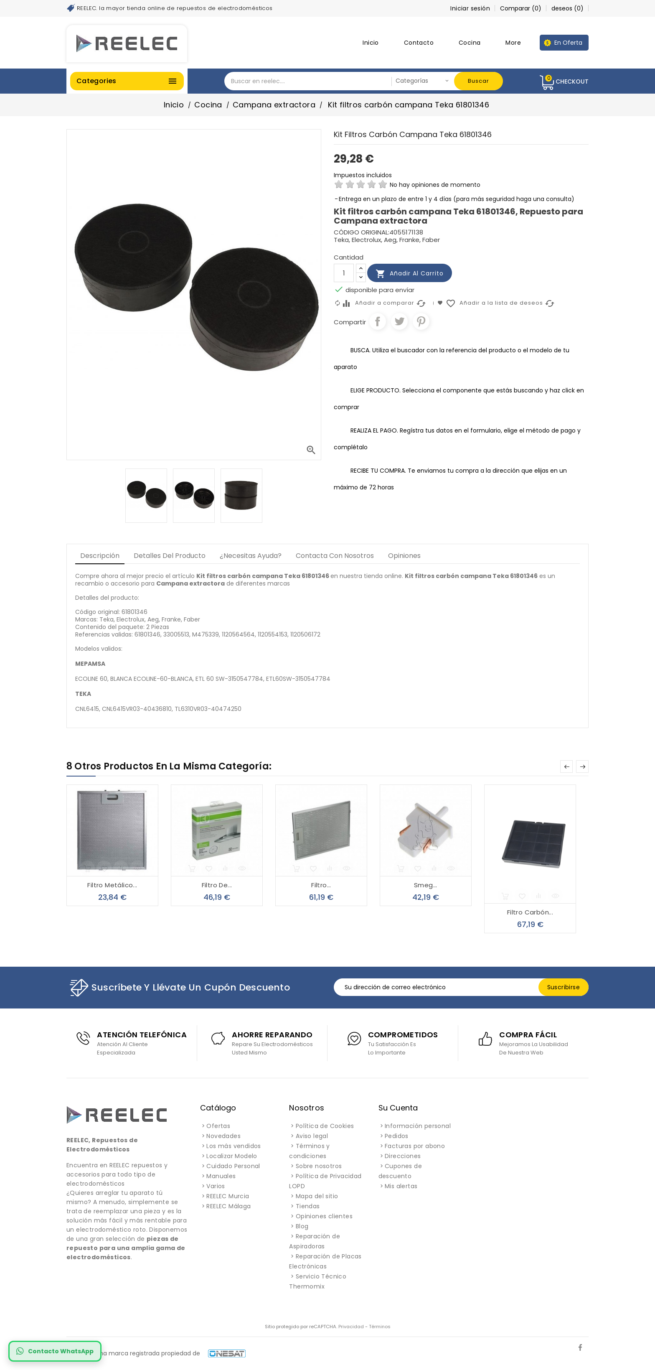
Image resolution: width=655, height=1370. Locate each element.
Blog (302, 1226)
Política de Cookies (325, 1126)
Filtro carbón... (530, 912)
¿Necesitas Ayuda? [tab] (251, 555)
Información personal (418, 1126)
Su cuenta (398, 1108)
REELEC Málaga (228, 1206)
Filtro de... (217, 885)
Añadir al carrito (410, 274)
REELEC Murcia (227, 1196)
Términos (380, 1326)
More (513, 42)
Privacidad (351, 1326)
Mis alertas (401, 1186)
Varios (215, 1186)
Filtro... (321, 885)
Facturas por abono (415, 1146)
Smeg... (425, 885)
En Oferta (568, 42)
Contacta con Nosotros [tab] (335, 555)
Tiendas (308, 1206)
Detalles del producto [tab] (170, 555)
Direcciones (403, 1156)
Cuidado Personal (233, 1166)
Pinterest (421, 321)
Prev (566, 766)
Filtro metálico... (112, 885)
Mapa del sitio (317, 1196)
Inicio (370, 42)
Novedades (223, 1136)
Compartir (377, 321)
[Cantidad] (344, 273)
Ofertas (218, 1126)
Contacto (419, 42)
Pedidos (397, 1136)
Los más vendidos (233, 1146)
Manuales (221, 1176)
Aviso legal (312, 1136)
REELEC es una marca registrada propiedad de (156, 1353)
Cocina (469, 42)
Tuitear (399, 321)
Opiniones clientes (324, 1216)
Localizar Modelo (231, 1156)
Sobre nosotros (319, 1166)
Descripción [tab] (99, 555)
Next (582, 766)
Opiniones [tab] (404, 555)
